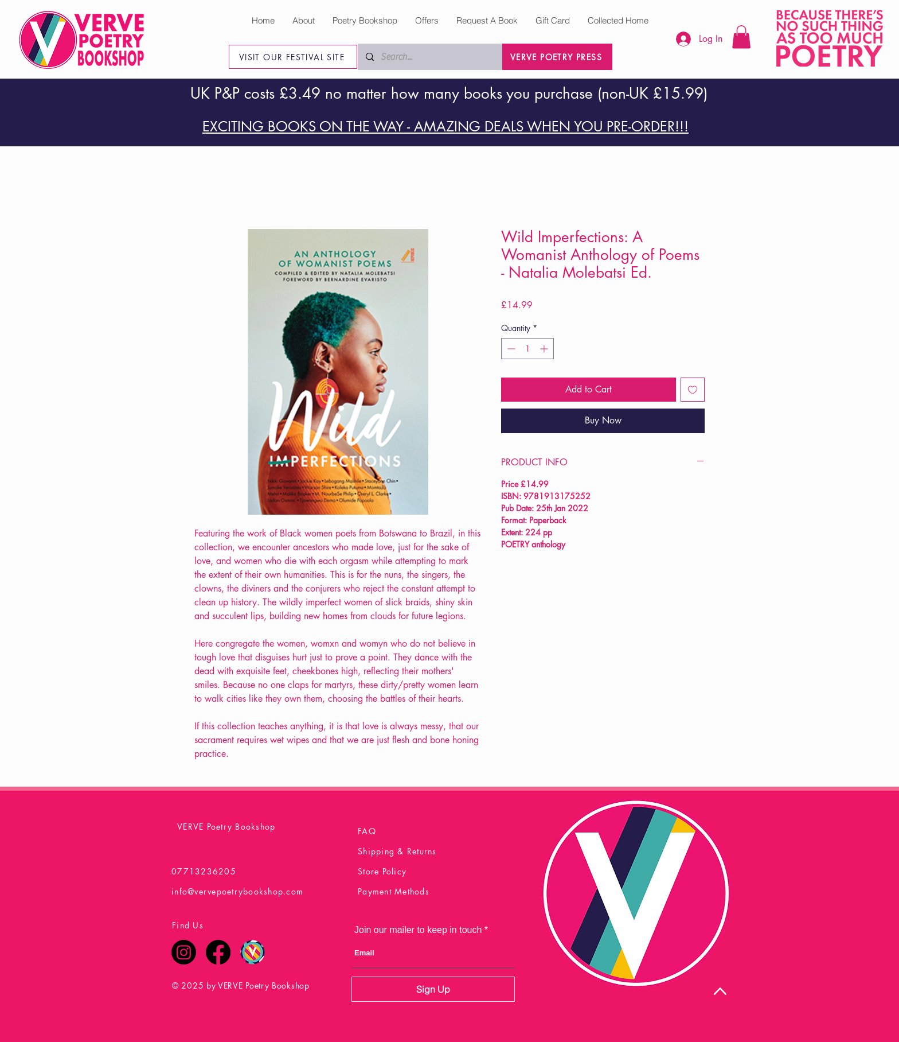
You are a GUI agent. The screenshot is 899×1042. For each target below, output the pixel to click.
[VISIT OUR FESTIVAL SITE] (293, 57)
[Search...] (430, 57)
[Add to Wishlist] (693, 390)
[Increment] (545, 349)
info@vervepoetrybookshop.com (237, 891)
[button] (741, 37)
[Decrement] (510, 349)
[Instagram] (183, 952)
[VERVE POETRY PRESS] (557, 57)
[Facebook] (218, 952)
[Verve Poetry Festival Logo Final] (252, 952)
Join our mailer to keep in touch (418, 930)
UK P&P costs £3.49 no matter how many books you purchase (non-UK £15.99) (449, 93)
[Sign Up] (433, 989)
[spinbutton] (527, 349)
